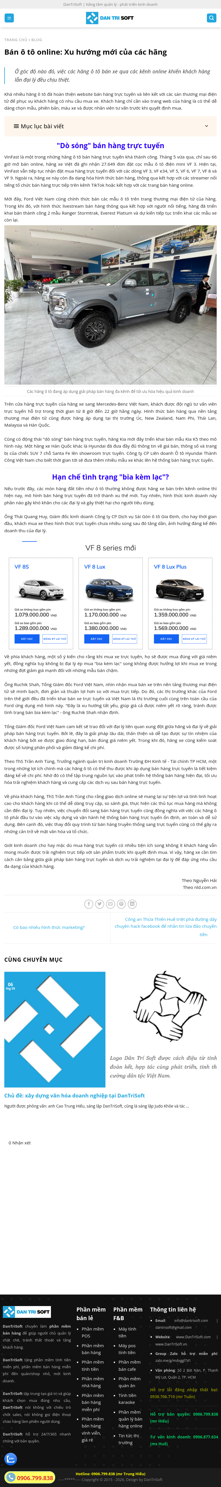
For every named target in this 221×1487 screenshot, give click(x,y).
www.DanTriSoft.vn (171, 1344)
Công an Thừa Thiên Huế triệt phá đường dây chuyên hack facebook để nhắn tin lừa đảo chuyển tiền (166, 926)
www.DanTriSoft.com (193, 1337)
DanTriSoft (153, 1479)
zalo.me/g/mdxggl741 (173, 1360)
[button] (110, 126)
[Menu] (9, 18)
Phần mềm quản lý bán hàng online (130, 1419)
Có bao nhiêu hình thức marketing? (44, 927)
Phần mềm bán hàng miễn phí (93, 1402)
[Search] (211, 18)
